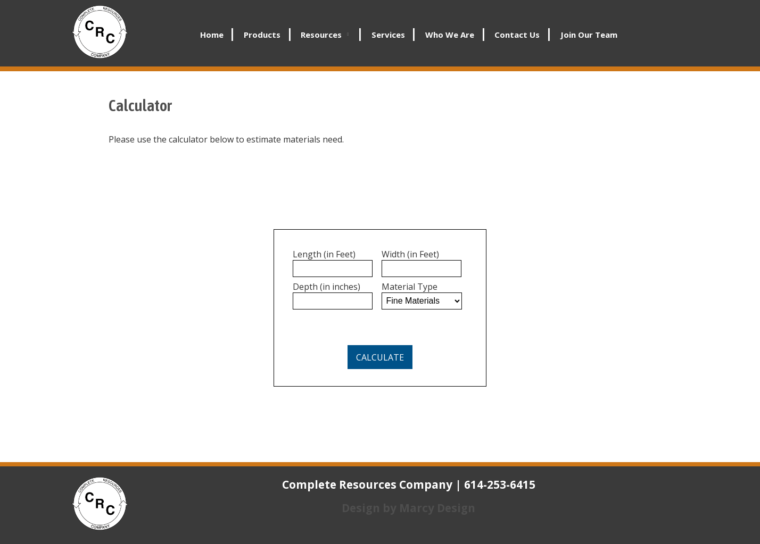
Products (262, 34)
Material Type (409, 286)
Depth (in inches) (326, 286)
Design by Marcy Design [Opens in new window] (408, 507)
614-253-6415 (499, 484)
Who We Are (449, 34)
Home (212, 34)
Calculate (380, 357)
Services (388, 34)
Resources (321, 34)
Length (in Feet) (324, 254)
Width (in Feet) (410, 254)
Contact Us (517, 34)
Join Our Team (588, 34)
